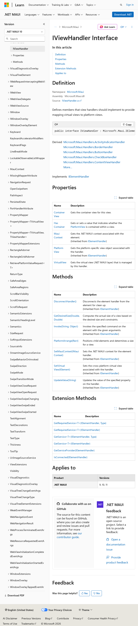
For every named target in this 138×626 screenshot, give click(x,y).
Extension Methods (65, 68)
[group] (93, 131)
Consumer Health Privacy (102, 618)
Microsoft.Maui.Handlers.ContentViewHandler (91, 162)
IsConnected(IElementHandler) (70, 457)
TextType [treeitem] (14, 438)
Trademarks (27, 623)
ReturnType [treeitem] (16, 274)
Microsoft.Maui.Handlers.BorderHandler (88, 147)
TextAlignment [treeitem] (18, 418)
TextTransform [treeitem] (17, 431)
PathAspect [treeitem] (16, 195)
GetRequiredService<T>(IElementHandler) (77, 430)
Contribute (63, 618)
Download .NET (123, 14)
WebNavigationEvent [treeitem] (21, 517)
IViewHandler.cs (70, 100)
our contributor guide (69, 535)
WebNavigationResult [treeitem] (21, 523)
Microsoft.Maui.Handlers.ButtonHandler (88, 152)
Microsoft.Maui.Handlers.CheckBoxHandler (90, 157)
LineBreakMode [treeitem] (18, 151)
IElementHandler (78, 176)
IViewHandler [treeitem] (20, 48)
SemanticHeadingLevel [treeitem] (22, 320)
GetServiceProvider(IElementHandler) (74, 450)
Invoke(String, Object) (66, 326)
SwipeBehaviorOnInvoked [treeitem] (24, 359)
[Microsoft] (6, 5)
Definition (60, 54)
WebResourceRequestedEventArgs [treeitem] (27, 543)
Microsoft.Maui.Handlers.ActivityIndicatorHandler (94, 142)
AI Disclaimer (10, 618)
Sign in (130, 4)
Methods (60, 63)
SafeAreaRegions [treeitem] (19, 287)
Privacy (77, 618)
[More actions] (132, 27)
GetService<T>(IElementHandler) (72, 443)
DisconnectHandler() (65, 301)
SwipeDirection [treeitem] (18, 366)
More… (67, 167)
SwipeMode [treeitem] (16, 372)
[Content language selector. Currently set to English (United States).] (19, 610)
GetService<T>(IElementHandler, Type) (75, 436)
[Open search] (121, 5)
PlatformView (78, 226)
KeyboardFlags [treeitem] (18, 145)
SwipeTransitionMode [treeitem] (22, 379)
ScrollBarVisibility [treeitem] (19, 293)
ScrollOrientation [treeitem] (19, 300)
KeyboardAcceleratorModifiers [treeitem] (26, 138)
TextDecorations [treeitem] (19, 425)
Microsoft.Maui (70, 27)
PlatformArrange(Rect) (66, 340)
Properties (60, 59)
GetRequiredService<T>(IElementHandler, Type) (80, 423)
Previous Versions (31, 618)
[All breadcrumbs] (55, 27)
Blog (47, 618)
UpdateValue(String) (65, 380)
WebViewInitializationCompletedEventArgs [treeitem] (27, 554)
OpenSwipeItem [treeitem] (19, 188)
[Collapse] (44, 24)
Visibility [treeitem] (14, 471)
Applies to (60, 73)
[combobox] (24, 32)
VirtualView (60, 262)
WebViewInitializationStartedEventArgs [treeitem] (27, 565)
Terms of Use (10, 623)
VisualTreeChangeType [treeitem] (22, 497)
